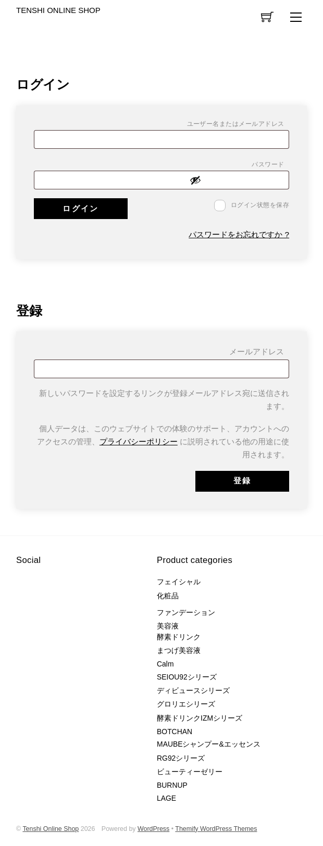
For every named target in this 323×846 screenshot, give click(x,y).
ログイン (80, 208)
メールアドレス (259, 353)
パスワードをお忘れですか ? (239, 234)
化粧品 (168, 596)
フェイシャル (179, 582)
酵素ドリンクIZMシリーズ (199, 718)
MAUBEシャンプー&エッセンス (208, 744)
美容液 (168, 626)
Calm (165, 664)
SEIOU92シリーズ (187, 677)
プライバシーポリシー (139, 441)
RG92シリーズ (181, 758)
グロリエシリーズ (186, 704)
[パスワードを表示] (236, 180)
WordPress (153, 828)
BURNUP (172, 785)
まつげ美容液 (179, 650)
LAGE (166, 798)
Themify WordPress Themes (216, 828)
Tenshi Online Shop (50, 828)
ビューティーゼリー (189, 771)
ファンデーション (186, 612)
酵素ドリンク (179, 637)
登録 (242, 480)
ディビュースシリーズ (193, 690)
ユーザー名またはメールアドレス (238, 125)
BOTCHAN (174, 731)
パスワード (270, 165)
